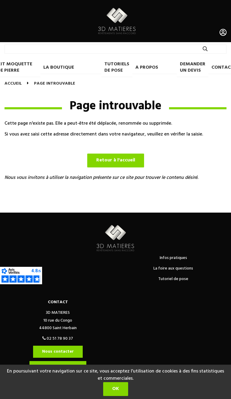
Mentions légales (157, 205)
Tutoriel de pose (173, 279)
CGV (61, 205)
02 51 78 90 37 (57, 338)
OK (115, 389)
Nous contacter (58, 351)
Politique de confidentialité (102, 205)
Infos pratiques (173, 257)
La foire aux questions (173, 268)
